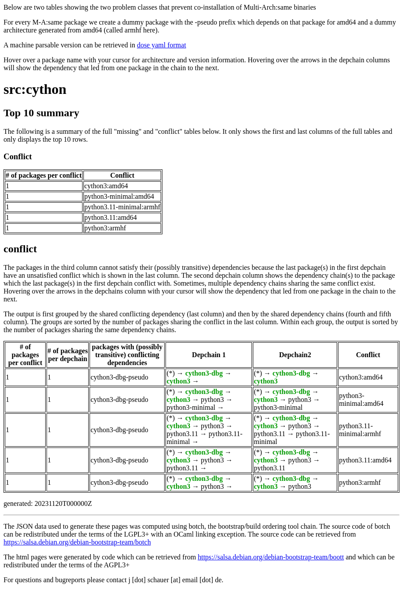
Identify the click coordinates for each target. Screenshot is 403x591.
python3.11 (182, 433)
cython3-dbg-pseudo (119, 377)
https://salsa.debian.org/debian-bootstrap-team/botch (77, 542)
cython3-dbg (204, 373)
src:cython (35, 89)
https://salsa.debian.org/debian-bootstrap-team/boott (271, 557)
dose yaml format (161, 45)
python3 (212, 399)
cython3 (178, 381)
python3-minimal (190, 407)
